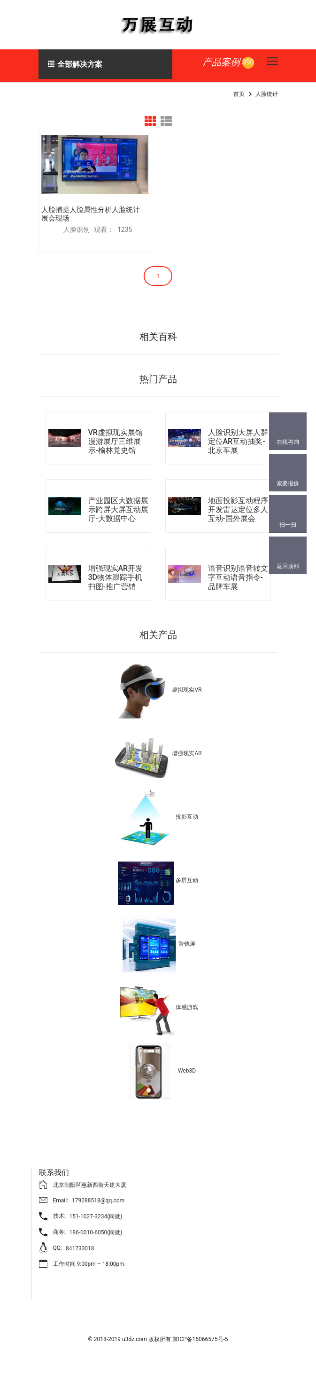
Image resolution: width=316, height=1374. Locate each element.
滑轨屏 (186, 943)
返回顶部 (288, 566)
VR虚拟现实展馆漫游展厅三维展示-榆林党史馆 (115, 441)
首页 (239, 94)
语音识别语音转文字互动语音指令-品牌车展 (238, 577)
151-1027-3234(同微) (95, 1216)
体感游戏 (187, 1007)
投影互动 (187, 816)
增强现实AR (186, 753)
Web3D (187, 1070)
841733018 (80, 1248)
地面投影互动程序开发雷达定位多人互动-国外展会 (238, 509)
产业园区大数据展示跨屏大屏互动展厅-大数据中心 (118, 509)
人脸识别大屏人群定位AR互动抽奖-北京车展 (238, 441)
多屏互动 (187, 880)
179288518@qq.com (98, 1200)
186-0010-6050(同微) (95, 1232)
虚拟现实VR (186, 690)
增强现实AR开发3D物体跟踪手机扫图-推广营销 (115, 577)
